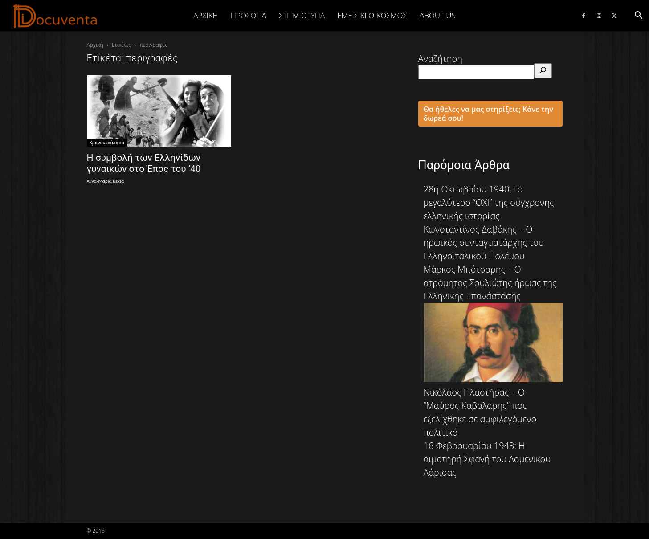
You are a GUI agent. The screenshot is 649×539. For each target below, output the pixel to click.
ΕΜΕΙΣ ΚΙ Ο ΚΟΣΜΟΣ (372, 15)
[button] (638, 15)
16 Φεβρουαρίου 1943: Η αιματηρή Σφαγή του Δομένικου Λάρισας (487, 459)
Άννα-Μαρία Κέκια (105, 181)
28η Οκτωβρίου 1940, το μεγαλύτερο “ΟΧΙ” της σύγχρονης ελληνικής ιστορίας (489, 202)
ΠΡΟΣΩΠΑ (248, 15)
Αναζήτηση (440, 59)
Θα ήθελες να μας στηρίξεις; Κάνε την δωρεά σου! (489, 113)
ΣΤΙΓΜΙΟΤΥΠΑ (302, 15)
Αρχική (205, 15)
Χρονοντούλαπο (107, 142)
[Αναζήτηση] (543, 70)
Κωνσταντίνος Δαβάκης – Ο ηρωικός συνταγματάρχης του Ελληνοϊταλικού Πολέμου (484, 242)
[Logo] (55, 16)
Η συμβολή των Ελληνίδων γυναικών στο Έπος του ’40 (144, 163)
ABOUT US (438, 15)
